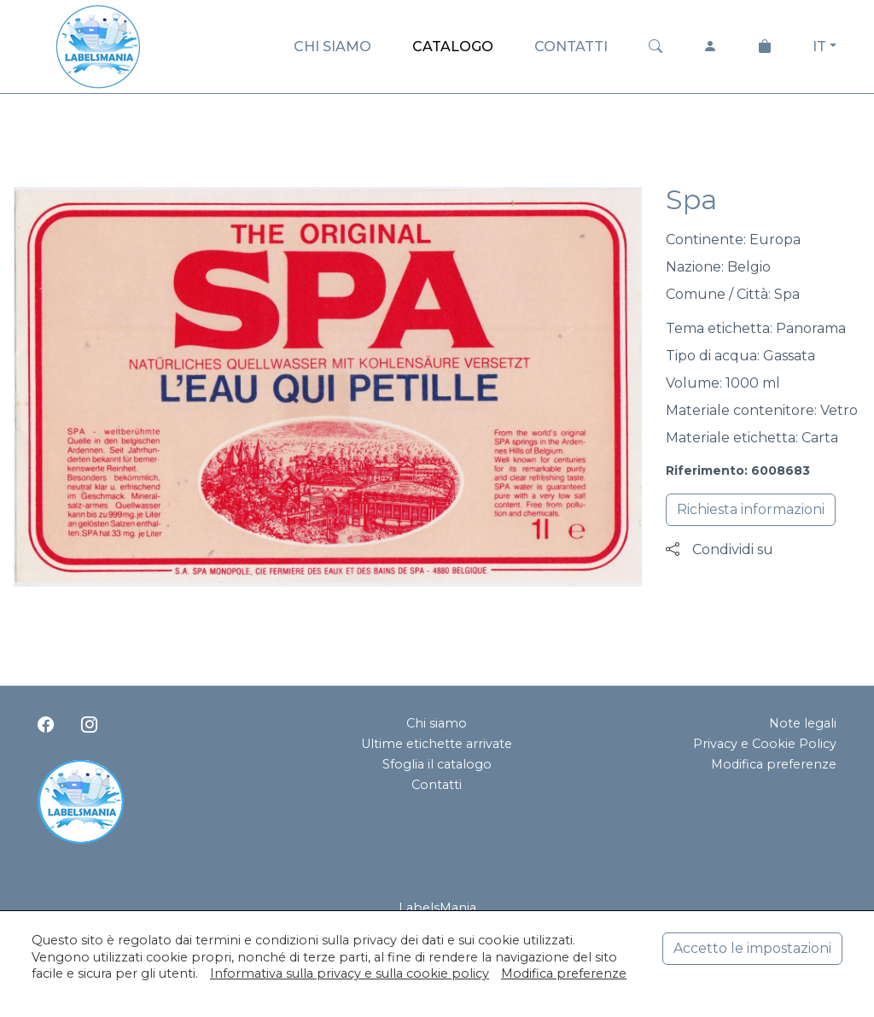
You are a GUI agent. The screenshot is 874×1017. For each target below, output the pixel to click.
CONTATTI (571, 46)
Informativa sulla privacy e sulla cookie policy (349, 973)
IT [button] (819, 46)
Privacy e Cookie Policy (764, 743)
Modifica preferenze (773, 764)
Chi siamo (436, 723)
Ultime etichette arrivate (436, 743)
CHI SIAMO (332, 46)
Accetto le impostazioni (752, 948)
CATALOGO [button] (452, 46)
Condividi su (719, 549)
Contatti (436, 784)
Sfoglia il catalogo (437, 764)
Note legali (802, 723)
